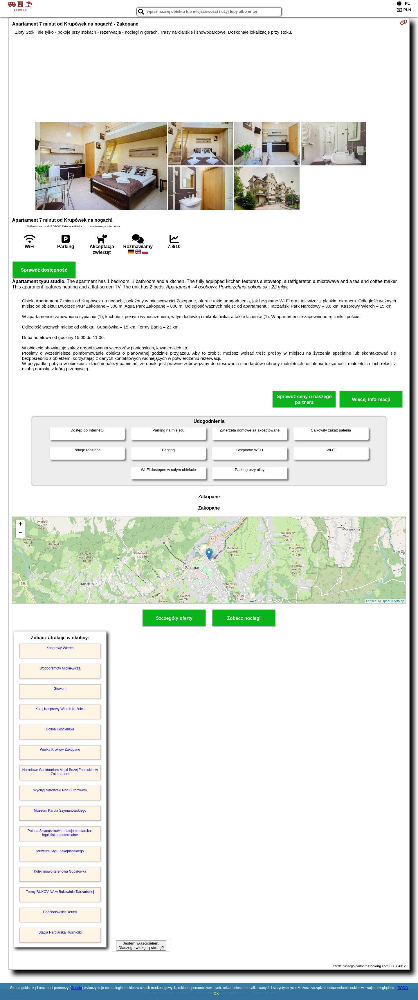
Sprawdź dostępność (44, 270)
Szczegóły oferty (174, 618)
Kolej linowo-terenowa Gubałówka (60, 871)
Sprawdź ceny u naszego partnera (304, 399)
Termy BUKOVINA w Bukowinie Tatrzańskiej (60, 892)
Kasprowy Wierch (59, 648)
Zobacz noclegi (244, 618)
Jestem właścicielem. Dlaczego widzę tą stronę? (141, 945)
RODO (402, 988)
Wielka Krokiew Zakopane (60, 750)
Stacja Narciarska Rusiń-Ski (60, 932)
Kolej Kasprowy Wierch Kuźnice (59, 709)
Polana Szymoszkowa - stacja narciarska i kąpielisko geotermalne (60, 833)
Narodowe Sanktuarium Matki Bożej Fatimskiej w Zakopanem (60, 772)
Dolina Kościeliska (60, 729)
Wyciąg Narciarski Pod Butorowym (60, 790)
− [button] (20, 533)
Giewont (60, 689)
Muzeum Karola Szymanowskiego (60, 810)
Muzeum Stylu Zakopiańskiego (60, 851)
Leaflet (371, 601)
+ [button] (20, 524)
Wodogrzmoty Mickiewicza (59, 668)
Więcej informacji (371, 399)
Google (76, 988)
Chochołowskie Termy (60, 912)
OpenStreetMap (393, 601)
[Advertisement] (209, 78)
